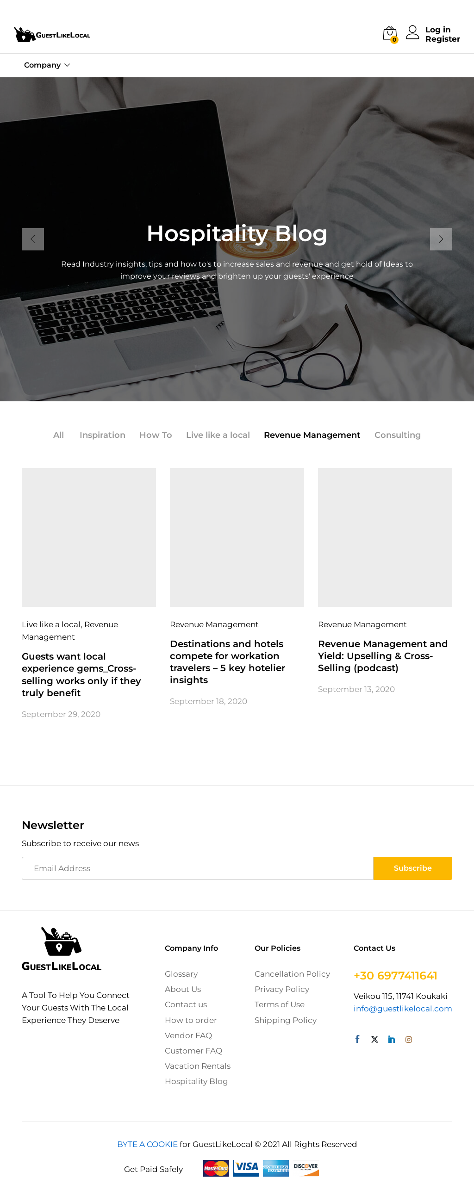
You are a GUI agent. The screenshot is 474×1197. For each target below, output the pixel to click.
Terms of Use (280, 1004)
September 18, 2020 (208, 701)
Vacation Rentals (198, 1066)
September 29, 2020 (61, 713)
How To (155, 435)
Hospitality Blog (196, 1081)
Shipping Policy (286, 1019)
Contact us (186, 1004)
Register (442, 39)
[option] (237, 239)
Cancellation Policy (292, 974)
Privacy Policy (282, 989)
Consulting (397, 435)
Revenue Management (312, 435)
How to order (191, 1019)
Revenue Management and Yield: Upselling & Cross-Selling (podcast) (383, 655)
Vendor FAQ (188, 1035)
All (58, 435)
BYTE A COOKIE (147, 1143)
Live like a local (218, 435)
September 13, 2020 (356, 689)
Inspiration (102, 435)
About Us (183, 989)
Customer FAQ (193, 1050)
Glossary (181, 974)
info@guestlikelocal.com (403, 1008)
